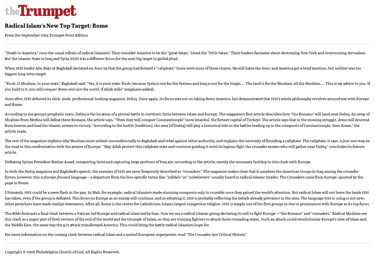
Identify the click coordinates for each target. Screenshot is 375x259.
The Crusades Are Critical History (216, 234)
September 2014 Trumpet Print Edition (54, 35)
